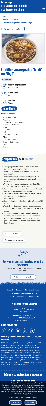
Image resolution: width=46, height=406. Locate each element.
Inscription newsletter (23, 277)
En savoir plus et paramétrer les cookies (23, 397)
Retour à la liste (12, 234)
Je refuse (15, 402)
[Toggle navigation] (43, 10)
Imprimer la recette (14, 240)
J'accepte (30, 402)
